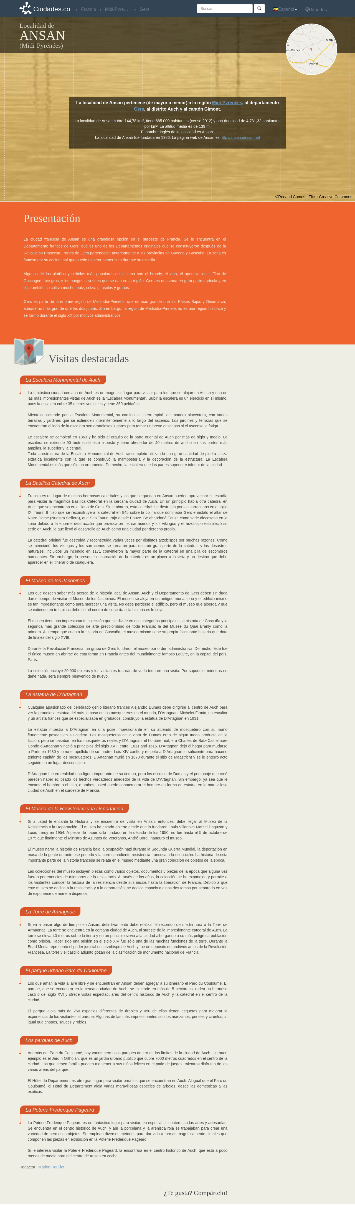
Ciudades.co (51, 9)
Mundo (316, 9)
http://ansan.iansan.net (240, 137)
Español (285, 9)
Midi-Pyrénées (227, 102)
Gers (139, 109)
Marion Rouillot (51, 1167)
